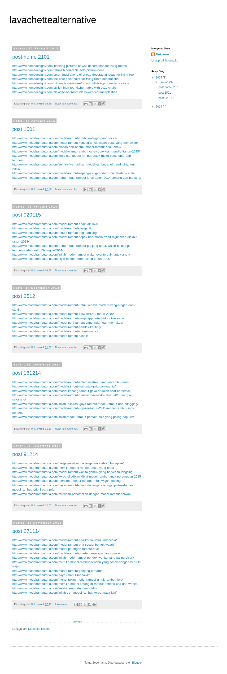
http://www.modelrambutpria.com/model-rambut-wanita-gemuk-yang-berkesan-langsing (72, 472)
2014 (159, 106)
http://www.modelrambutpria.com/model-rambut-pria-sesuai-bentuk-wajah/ (63, 544)
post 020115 (26, 215)
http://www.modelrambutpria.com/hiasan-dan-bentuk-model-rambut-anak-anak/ (66, 147)
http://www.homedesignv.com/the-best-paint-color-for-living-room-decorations (65, 79)
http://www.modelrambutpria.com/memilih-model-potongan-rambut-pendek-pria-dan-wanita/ (75, 584)
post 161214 (26, 373)
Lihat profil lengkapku (164, 60)
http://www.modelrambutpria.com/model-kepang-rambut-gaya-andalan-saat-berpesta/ (71, 391)
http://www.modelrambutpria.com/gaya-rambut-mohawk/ (51, 575)
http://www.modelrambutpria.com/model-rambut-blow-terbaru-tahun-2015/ (63, 314)
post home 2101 (31, 57)
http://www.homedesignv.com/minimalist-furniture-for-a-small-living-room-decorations (70, 83)
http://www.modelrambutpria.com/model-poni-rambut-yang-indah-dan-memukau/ (67, 322)
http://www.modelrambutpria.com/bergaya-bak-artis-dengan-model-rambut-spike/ (68, 463)
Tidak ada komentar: (67, 103)
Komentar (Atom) (39, 629)
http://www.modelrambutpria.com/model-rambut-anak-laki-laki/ (55, 224)
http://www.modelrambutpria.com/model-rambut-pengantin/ (52, 228)
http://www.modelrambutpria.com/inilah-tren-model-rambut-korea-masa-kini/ (64, 592)
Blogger (137, 662)
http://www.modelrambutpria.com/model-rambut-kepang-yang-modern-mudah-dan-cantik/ (73, 173)
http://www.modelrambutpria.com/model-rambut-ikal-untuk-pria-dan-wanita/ (64, 386)
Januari (164, 82)
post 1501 (23, 129)
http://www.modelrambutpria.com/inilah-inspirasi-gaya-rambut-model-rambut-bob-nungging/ (75, 404)
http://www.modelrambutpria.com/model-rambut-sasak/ (50, 336)
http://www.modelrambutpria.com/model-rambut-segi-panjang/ (55, 233)
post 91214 (25, 454)
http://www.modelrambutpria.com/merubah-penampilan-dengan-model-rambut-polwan (71, 494)
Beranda (76, 622)
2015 (159, 77)
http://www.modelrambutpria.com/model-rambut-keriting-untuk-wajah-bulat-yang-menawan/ (75, 142)
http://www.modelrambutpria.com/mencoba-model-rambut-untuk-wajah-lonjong (66, 481)
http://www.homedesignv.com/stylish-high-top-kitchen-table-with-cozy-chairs (64, 87)
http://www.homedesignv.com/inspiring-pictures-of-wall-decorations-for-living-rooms (69, 66)
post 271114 (26, 531)
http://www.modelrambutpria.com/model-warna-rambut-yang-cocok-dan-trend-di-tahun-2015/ (76, 151)
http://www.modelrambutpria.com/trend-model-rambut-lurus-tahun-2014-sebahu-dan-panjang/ (76, 177)
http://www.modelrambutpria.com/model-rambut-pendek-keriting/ (56, 327)
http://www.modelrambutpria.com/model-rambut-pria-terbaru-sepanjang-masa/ (66, 553)
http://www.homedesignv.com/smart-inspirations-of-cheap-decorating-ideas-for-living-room (74, 74)
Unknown (162, 54)
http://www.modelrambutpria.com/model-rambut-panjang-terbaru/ (57, 571)
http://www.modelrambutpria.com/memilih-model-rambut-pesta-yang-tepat (63, 468)
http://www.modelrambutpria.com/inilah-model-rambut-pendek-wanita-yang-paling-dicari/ (73, 557)
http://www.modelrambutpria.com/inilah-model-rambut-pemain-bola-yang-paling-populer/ (73, 417)
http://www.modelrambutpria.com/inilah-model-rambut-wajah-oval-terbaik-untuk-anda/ (71, 254)
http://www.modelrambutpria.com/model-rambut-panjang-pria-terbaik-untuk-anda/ (68, 318)
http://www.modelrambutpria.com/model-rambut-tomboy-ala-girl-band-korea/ (64, 138)
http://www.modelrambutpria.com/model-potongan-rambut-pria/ (55, 549)
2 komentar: (62, 604)
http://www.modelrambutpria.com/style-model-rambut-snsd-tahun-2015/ (61, 259)
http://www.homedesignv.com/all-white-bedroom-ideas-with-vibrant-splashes (64, 92)
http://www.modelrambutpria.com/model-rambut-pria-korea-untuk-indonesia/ (64, 540)
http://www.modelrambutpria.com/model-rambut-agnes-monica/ (55, 331)
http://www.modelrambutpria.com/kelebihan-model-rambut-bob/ (55, 588)
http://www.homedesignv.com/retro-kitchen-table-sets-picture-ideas (58, 70)
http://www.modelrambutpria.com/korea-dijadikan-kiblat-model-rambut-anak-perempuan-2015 (76, 476)
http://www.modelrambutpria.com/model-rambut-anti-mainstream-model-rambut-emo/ (70, 382)
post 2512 (23, 296)
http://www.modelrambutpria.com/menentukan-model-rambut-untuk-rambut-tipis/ (67, 579)
